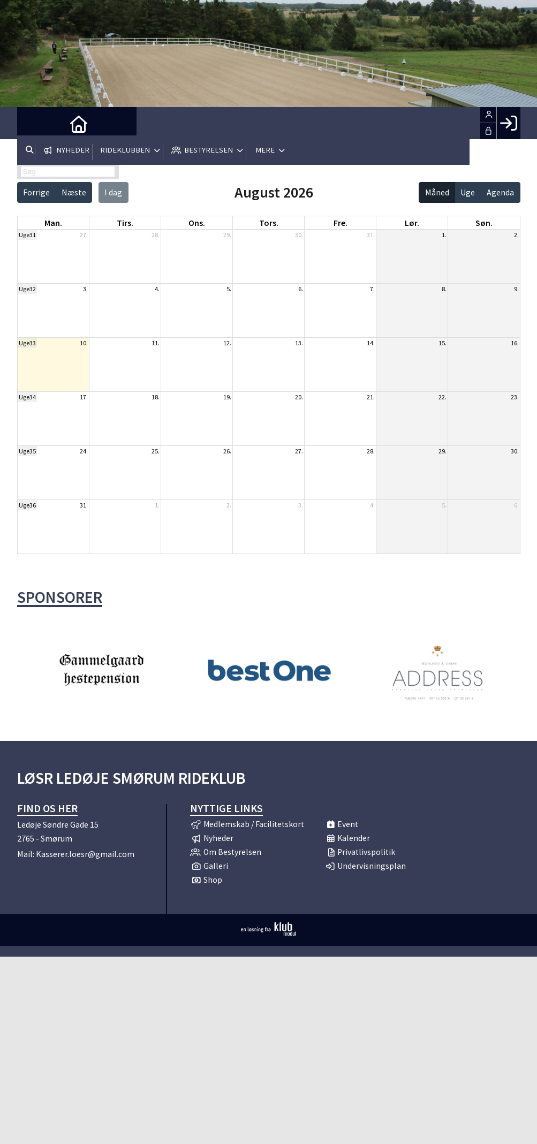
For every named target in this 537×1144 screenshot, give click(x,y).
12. (227, 343)
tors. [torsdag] (268, 222)
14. (371, 343)
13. (299, 343)
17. (84, 397)
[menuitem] (33, 123)
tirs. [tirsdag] (125, 222)
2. (516, 235)
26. (227, 451)
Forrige (36, 192)
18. (156, 397)
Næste (74, 192)
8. (444, 289)
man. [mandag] (53, 222)
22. (442, 397)
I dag (113, 192)
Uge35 (27, 451)
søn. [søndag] (484, 222)
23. (515, 397)
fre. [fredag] (340, 222)
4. (157, 289)
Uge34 (27, 397)
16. (515, 343)
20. (299, 397)
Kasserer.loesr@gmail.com (85, 853)
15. (442, 343)
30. (299, 235)
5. (228, 289)
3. (85, 289)
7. (372, 289)
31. (371, 235)
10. (84, 343)
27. (84, 235)
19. (227, 397)
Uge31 (27, 235)
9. (516, 289)
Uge (467, 192)
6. (300, 289)
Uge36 (27, 505)
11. (156, 343)
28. (156, 235)
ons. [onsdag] (196, 222)
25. (156, 451)
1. (444, 235)
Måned (437, 192)
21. (371, 397)
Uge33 (27, 343)
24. (84, 451)
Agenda (500, 192)
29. (227, 235)
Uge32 (27, 289)
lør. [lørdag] (412, 222)
